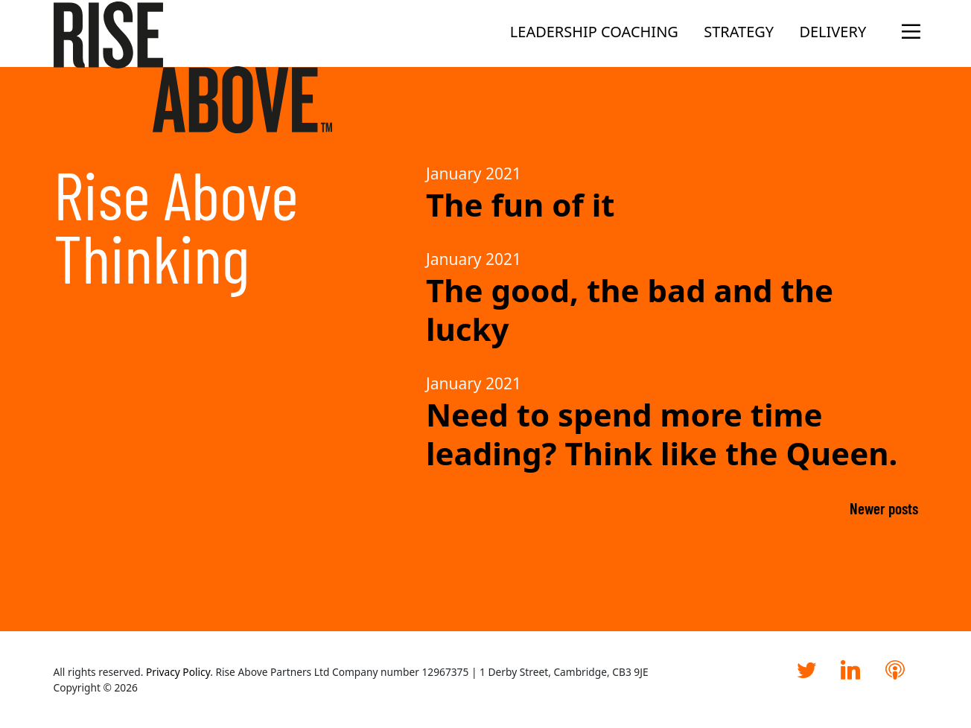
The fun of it (520, 204)
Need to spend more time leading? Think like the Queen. (661, 433)
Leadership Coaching (594, 32)
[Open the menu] (906, 32)
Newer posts (884, 508)
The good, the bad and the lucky (629, 309)
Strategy (739, 32)
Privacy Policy (178, 672)
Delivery (832, 32)
